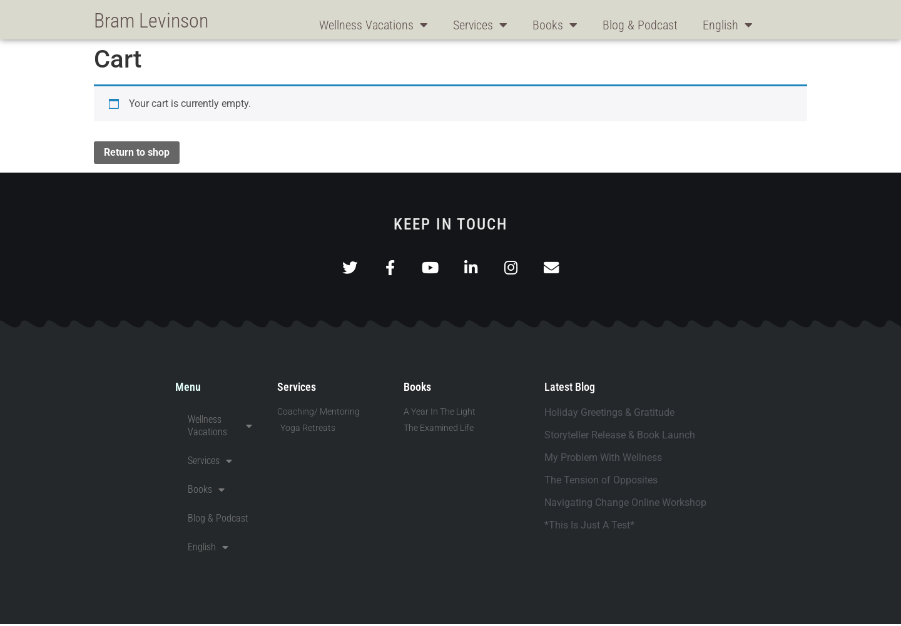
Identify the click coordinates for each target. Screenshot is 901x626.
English (728, 25)
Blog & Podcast (640, 25)
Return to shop (137, 152)
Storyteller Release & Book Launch (619, 437)
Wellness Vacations (373, 25)
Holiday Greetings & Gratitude (609, 414)
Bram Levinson (151, 21)
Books (555, 25)
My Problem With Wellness (603, 459)
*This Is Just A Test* (589, 527)
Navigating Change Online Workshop (625, 504)
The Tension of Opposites (601, 482)
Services (480, 25)
